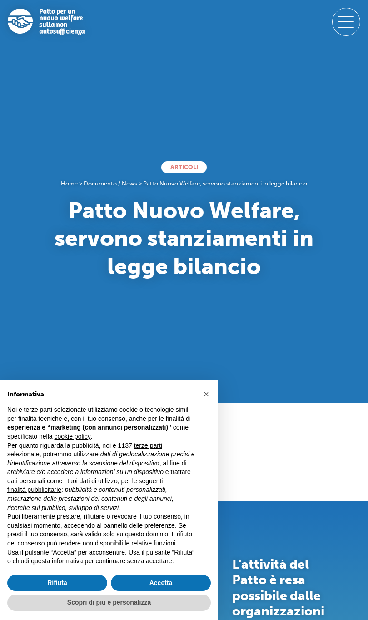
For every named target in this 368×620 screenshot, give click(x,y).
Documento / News (110, 183)
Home (69, 183)
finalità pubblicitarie (34, 489)
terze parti (148, 445)
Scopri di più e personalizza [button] (109, 602)
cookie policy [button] (73, 436)
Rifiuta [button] (57, 582)
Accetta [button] (161, 582)
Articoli (184, 167)
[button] (206, 394)
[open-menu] (346, 22)
